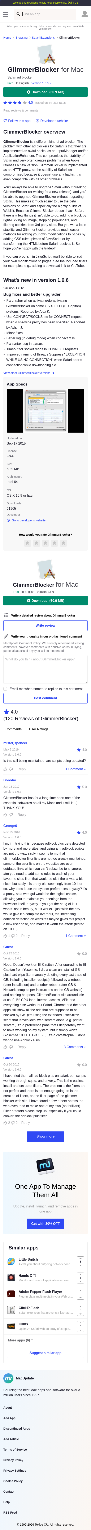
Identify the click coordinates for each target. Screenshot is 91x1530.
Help (6, 1502)
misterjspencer (15, 743)
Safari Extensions (43, 37)
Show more (45, 1136)
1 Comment (76, 769)
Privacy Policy (13, 1460)
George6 (10, 826)
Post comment (45, 698)
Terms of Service (15, 1449)
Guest (8, 947)
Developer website (52, 121)
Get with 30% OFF (45, 1224)
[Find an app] (18, 14)
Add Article (11, 1439)
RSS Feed (10, 1512)
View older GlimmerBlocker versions (29, 373)
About (7, 1407)
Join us (73, 2)
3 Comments (75, 1046)
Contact (8, 1491)
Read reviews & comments (20, 110)
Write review (45, 625)
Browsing (22, 37)
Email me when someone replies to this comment (46, 689)
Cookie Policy (13, 1481)
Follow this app (17, 121)
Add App (9, 1418)
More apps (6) (19, 1340)
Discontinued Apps (16, 1428)
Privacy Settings (14, 1470)
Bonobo (9, 780)
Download (45, 92)
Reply (22, 769)
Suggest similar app (45, 1353)
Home (7, 37)
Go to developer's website (26, 520)
